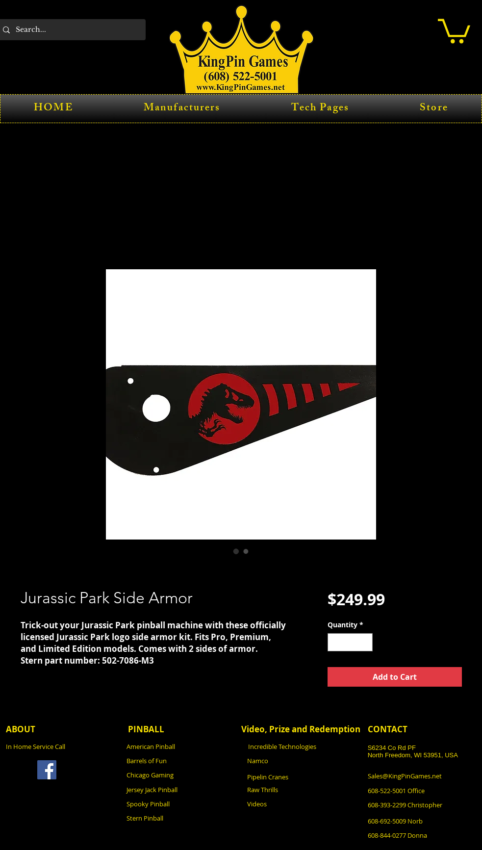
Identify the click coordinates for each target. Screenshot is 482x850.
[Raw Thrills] (301, 789)
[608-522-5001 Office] (422, 790)
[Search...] (70, 29)
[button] (454, 29)
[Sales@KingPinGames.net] (422, 775)
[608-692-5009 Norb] (422, 820)
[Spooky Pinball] (180, 803)
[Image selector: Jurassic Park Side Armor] (236, 551)
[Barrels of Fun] (180, 760)
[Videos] (301, 803)
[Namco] (301, 760)
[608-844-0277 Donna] (422, 835)
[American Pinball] (180, 746)
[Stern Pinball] (180, 818)
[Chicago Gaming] (180, 774)
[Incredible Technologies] (302, 746)
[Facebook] (46, 769)
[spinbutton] (350, 642)
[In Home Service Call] (60, 746)
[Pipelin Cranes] (301, 776)
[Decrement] (335, 642)
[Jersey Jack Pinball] (180, 789)
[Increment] (365, 642)
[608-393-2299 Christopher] (423, 804)
